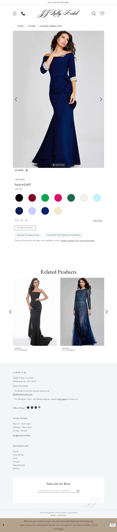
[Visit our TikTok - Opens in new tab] (36, 407)
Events (16, 451)
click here (62, 399)
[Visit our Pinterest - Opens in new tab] (39, 407)
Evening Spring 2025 (51, 26)
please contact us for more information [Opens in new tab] (78, 241)
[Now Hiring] (58, 2)
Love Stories (18, 455)
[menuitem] (14, 14)
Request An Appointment (28, 235)
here (61, 529)
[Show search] (94, 14)
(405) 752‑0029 (20, 386)
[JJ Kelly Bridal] (58, 13)
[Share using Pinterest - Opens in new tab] (27, 170)
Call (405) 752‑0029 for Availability (63, 235)
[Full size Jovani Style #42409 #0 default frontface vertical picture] (58, 99)
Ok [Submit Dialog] (112, 525)
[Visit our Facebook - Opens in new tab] (28, 407)
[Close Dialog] (3, 525)
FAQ (15, 458)
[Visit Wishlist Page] (102, 14)
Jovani (31, 26)
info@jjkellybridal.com (23, 394)
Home (20, 26)
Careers (16, 462)
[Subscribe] (78, 491)
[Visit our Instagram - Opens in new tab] (32, 407)
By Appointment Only (21, 435)
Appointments (19, 465)
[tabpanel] (58, 99)
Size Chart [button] (97, 221)
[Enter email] (58, 491)
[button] (14, 14)
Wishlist (16, 469)
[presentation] (35, 312)
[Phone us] (23, 14)
